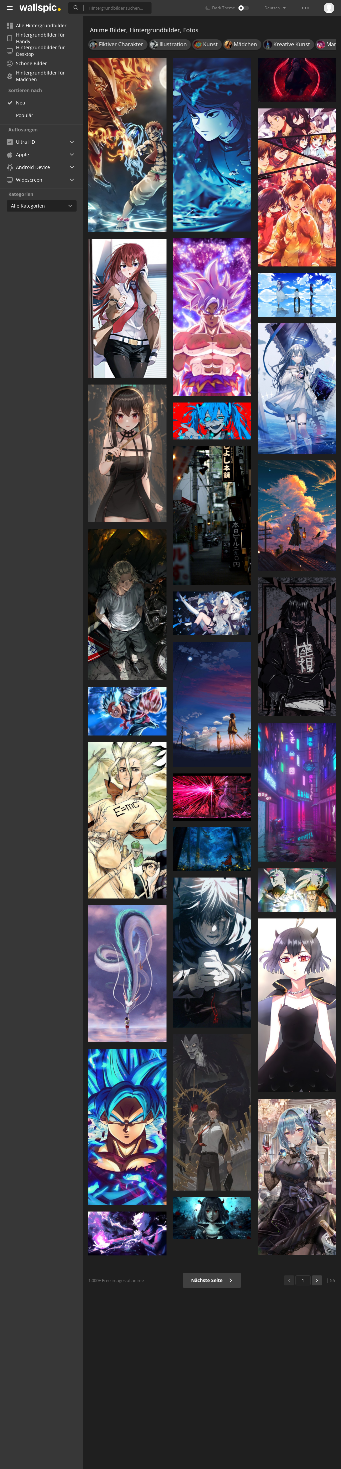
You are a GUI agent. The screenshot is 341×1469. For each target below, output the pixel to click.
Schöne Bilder (27, 63)
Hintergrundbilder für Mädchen (36, 76)
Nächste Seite (212, 1280)
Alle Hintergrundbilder (37, 25)
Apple (18, 154)
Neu (20, 102)
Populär (24, 115)
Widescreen (24, 180)
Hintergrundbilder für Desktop (36, 51)
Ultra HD (21, 142)
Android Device (28, 167)
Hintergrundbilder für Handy (36, 38)
